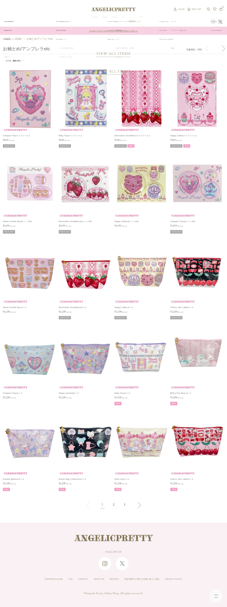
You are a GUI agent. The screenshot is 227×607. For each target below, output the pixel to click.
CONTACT (75, 579)
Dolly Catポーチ (121, 479)
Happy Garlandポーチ (69, 393)
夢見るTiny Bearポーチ (181, 393)
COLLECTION (135, 21)
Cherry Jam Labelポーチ (182, 307)
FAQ (60, 579)
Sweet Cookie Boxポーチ (15, 307)
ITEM (19, 38)
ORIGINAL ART (96, 21)
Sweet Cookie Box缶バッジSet (17, 221)
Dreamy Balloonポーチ (13, 479)
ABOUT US (94, 579)
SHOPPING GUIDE (39, 579)
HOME (6, 38)
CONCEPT (174, 21)
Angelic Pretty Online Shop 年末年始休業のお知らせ (113, 30)
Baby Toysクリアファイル (71, 136)
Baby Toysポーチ (122, 393)
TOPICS (151, 21)
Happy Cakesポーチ (123, 307)
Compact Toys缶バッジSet (182, 221)
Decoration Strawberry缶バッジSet (75, 221)
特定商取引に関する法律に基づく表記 (148, 579)
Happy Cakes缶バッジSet (126, 221)
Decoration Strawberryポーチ (73, 307)
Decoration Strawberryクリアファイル (132, 136)
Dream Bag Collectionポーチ (72, 479)
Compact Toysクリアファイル (16, 136)
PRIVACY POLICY (188, 579)
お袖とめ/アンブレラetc (40, 38)
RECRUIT (113, 579)
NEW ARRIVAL (116, 21)
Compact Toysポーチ (13, 393)
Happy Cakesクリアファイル (183, 136)
